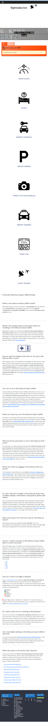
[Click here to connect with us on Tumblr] (28, 702)
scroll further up (11, 582)
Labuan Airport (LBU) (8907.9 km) (11, 677)
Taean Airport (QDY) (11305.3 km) (11, 674)
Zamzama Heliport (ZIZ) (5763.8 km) (12, 684)
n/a (6, 563)
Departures (11, 44)
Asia (3, 703)
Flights (16, 706)
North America (5, 707)
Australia (4, 701)
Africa (3, 706)
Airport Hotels (18, 703)
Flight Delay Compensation (17, 714)
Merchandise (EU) (19, 700)
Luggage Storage (19, 711)
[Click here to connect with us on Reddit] (31, 702)
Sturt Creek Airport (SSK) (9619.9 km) (12, 666)
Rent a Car (17, 707)
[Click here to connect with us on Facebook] (25, 701)
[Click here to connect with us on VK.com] (34, 702)
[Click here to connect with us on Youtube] (28, 701)
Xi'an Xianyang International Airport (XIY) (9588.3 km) (16, 669)
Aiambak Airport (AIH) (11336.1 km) (12, 679)
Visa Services (18, 712)
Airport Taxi (17, 708)
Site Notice (39, 702)
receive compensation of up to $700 (18, 606)
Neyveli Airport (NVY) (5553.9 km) (11, 671)
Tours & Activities (19, 709)
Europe (4, 705)
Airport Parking (18, 705)
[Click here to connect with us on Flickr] (31, 701)
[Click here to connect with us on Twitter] (34, 701)
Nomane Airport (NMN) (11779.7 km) (12, 682)
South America (5, 702)
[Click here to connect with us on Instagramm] (25, 702)
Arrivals (4, 44)
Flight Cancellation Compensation (18, 717)
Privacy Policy (39, 703)
